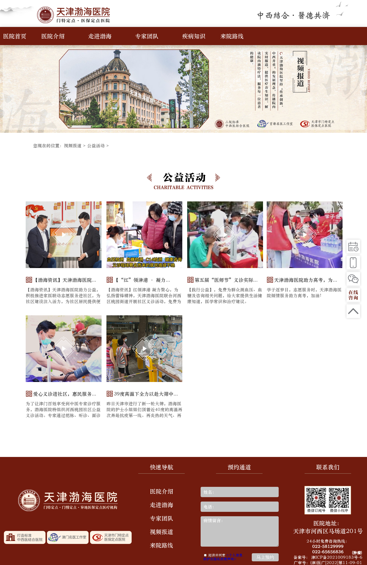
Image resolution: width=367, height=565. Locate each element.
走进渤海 (100, 36)
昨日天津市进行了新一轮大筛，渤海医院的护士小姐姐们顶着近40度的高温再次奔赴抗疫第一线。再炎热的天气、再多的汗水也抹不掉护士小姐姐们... (144, 412)
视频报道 (72, 145)
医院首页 (14, 36)
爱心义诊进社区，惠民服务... (64, 394)
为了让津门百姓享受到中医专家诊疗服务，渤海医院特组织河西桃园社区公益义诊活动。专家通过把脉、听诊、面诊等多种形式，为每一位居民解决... (63, 412)
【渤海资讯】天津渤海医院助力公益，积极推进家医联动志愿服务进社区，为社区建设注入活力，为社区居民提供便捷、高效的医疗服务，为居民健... (63, 298)
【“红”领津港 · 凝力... (142, 280)
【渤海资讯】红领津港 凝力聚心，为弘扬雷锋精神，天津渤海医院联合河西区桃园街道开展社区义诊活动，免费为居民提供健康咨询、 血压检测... (143, 298)
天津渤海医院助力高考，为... (305, 280)
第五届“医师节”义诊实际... (226, 280)
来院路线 (232, 36)
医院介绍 (53, 36)
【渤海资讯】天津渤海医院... (64, 280)
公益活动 (96, 145)
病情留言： (240, 531)
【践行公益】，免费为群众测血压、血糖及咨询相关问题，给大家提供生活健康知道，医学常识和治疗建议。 (224, 295)
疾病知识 (194, 36)
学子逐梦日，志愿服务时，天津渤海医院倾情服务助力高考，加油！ (304, 292)
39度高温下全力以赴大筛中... (146, 394)
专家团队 (147, 36)
